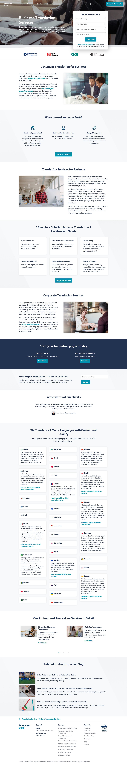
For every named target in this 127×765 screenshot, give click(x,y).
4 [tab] (66, 653)
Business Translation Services (49, 719)
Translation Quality (90, 733)
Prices (46, 4)
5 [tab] (68, 653)
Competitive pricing (94, 133)
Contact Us (85, 361)
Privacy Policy (79, 761)
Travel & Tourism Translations (67, 741)
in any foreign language (30, 324)
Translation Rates (89, 736)
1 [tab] (58, 653)
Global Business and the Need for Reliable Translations (56, 675)
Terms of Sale (71, 761)
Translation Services (29, 719)
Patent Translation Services (67, 746)
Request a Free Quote (114, 4)
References (30, 4)
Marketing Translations (93, 627)
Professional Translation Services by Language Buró (9, 4)
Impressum (87, 761)
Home (20, 719)
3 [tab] (63, 653)
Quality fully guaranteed (33, 133)
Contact (61, 4)
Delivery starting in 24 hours (63, 133)
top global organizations (36, 78)
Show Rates (42, 361)
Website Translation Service (67, 744)
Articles (53, 4)
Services (22, 4)
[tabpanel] (63, 635)
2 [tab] (61, 653)
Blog (85, 742)
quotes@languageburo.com (94, 4)
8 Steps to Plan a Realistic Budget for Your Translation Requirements (62, 702)
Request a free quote (63, 154)
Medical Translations (64, 752)
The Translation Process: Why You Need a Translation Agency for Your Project (65, 688)
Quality (39, 4)
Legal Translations (64, 755)
